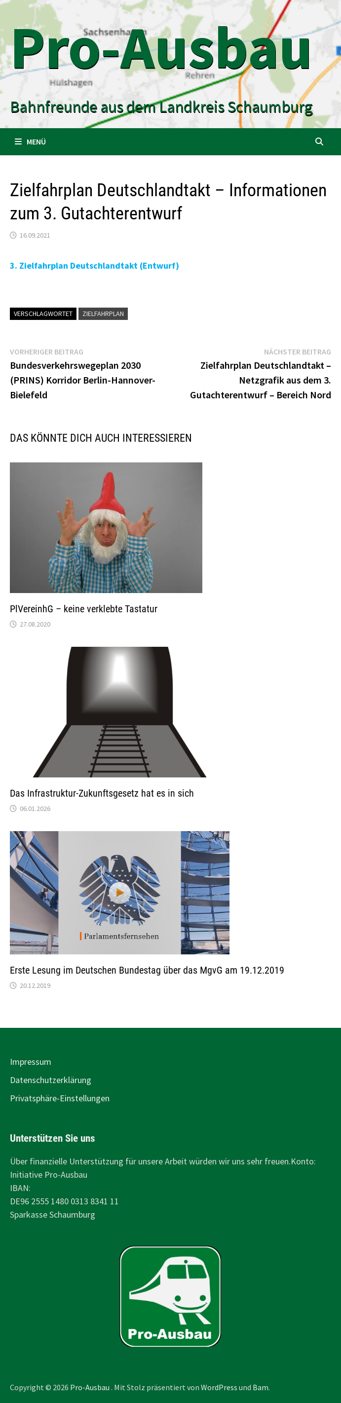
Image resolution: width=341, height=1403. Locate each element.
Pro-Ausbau (161, 47)
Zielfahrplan (103, 313)
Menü (30, 141)
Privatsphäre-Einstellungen (60, 1098)
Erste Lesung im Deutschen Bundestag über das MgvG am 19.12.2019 (147, 970)
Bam (260, 1387)
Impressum (30, 1061)
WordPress (219, 1387)
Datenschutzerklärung (50, 1080)
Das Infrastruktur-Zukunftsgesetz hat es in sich (102, 793)
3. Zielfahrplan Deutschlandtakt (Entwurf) (94, 265)
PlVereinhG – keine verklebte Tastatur (83, 609)
